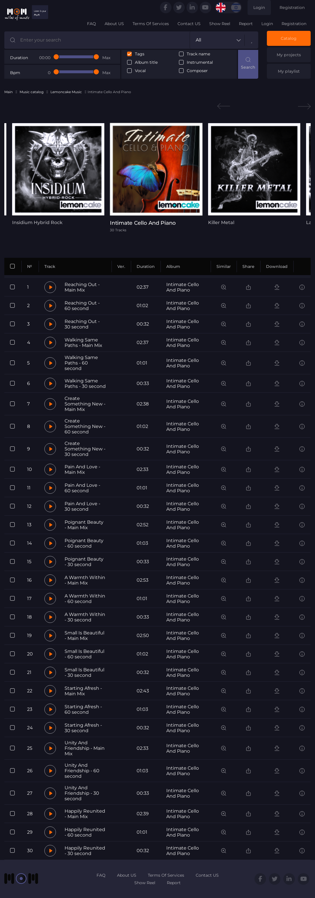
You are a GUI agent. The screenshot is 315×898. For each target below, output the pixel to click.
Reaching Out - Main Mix (82, 287)
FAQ (91, 23)
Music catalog (32, 92)
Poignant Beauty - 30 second (84, 561)
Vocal (140, 70)
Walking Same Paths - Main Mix (83, 342)
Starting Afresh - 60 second (83, 709)
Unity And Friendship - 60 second (82, 770)
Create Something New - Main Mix (85, 404)
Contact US (189, 23)
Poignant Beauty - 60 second (84, 543)
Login (259, 7)
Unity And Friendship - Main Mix (85, 748)
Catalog (289, 38)
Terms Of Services (151, 23)
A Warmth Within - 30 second (85, 617)
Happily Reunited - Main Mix (85, 813)
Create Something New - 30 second (85, 449)
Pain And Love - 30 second (82, 506)
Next (304, 106)
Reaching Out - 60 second (82, 305)
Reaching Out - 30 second (82, 324)
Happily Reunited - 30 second (85, 850)
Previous (223, 106)
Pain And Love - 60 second (82, 487)
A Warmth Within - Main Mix (85, 580)
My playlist (289, 71)
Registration (292, 7)
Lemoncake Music (66, 92)
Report (246, 23)
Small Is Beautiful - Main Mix (84, 635)
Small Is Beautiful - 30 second (84, 672)
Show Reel (219, 23)
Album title (146, 62)
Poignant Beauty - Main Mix (84, 524)
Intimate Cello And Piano (182, 287)
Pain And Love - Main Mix (82, 469)
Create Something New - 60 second (85, 426)
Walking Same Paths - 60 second (81, 363)
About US (114, 23)
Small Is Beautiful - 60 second (84, 654)
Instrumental (200, 62)
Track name (198, 54)
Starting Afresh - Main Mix (83, 690)
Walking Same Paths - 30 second (85, 383)
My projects (289, 54)
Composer (197, 70)
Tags (139, 54)
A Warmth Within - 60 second (85, 598)
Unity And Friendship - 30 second (82, 793)
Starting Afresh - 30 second (83, 727)
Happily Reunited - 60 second (85, 832)
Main (8, 92)
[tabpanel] (52, 174)
